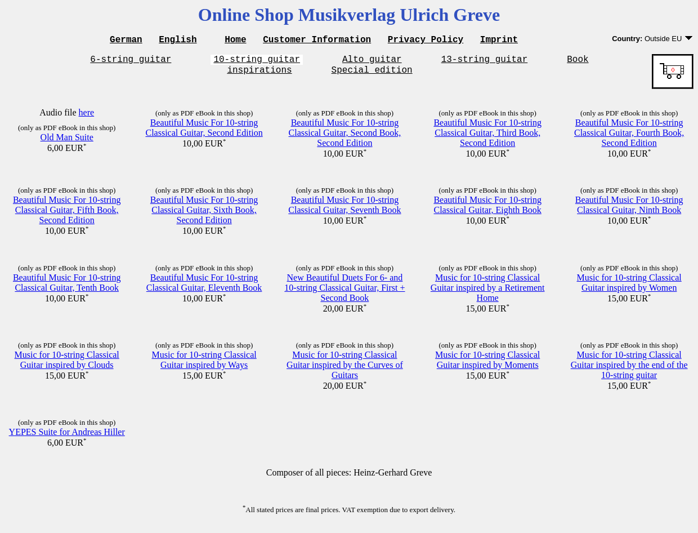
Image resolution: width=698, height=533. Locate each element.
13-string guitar (484, 62)
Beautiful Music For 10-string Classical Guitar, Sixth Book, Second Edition (204, 215)
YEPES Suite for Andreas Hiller (67, 437)
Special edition (372, 74)
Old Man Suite (67, 142)
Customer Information (317, 40)
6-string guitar (130, 62)
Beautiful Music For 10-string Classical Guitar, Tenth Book (67, 287)
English (177, 40)
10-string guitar (256, 62)
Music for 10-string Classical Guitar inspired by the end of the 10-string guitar (629, 370)
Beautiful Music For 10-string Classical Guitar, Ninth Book (629, 210)
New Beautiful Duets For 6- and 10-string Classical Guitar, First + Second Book (344, 293)
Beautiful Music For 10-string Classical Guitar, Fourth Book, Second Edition (629, 138)
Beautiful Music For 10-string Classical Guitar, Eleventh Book (204, 287)
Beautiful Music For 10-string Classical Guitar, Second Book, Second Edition (345, 138)
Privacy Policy (425, 40)
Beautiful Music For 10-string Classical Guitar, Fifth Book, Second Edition (67, 215)
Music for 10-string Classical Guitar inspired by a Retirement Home (488, 293)
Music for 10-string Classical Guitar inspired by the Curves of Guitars (345, 370)
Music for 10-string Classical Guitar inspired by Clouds (67, 365)
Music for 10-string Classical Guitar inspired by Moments (487, 365)
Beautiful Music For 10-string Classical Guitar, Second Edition (203, 133)
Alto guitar (372, 62)
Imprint (499, 40)
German (126, 40)
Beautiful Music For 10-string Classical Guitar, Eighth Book (487, 210)
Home (235, 40)
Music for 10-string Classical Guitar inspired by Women (629, 287)
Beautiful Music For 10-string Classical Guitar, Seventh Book (344, 210)
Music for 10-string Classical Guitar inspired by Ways (204, 365)
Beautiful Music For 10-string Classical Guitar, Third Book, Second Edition (487, 138)
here (87, 117)
